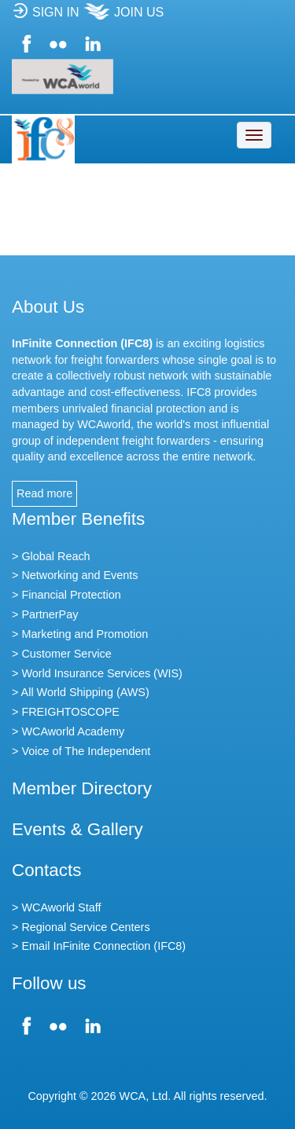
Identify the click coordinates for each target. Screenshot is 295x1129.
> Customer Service (62, 653)
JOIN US (123, 17)
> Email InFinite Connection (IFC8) (99, 946)
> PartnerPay (45, 614)
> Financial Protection (66, 594)
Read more (44, 493)
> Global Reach (51, 556)
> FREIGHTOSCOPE (66, 712)
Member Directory (82, 788)
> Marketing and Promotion (80, 634)
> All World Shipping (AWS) (80, 692)
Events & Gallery (77, 829)
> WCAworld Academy (68, 731)
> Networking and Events (75, 575)
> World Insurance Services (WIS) (97, 673)
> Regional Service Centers (81, 927)
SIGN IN (45, 17)
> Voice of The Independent (81, 751)
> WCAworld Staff (56, 907)
